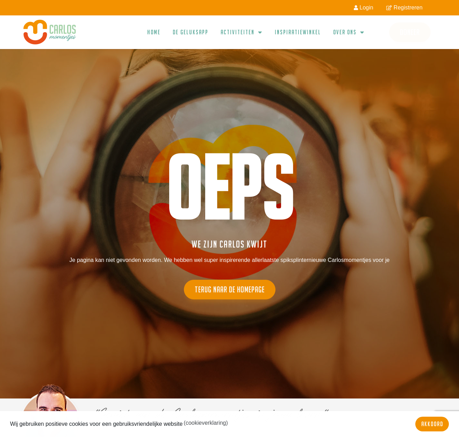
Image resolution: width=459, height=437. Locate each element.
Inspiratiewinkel (298, 32)
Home (153, 32)
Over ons (349, 32)
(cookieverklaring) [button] (206, 423)
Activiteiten (242, 32)
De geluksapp (190, 32)
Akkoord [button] (432, 424)
